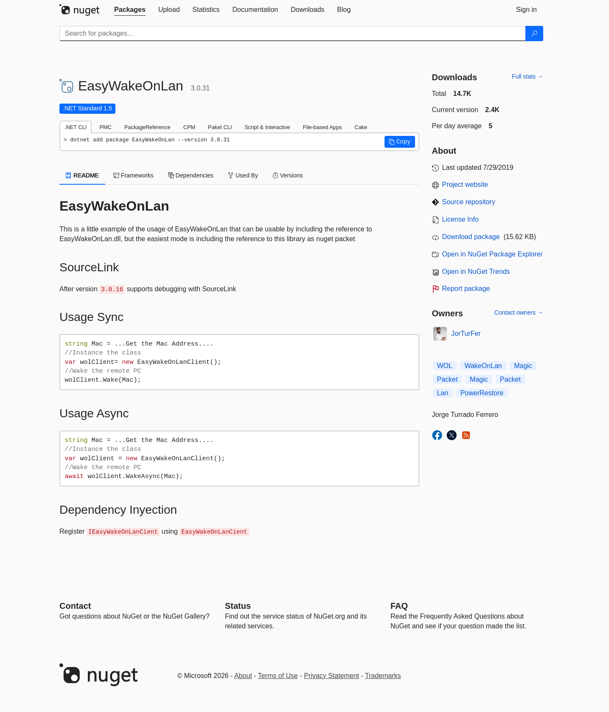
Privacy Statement (331, 675)
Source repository (468, 201)
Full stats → (527, 76)
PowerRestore (481, 393)
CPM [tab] (189, 127)
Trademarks (383, 675)
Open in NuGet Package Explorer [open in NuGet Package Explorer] (492, 254)
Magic (523, 365)
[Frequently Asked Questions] (399, 606)
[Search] (534, 33)
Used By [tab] (243, 175)
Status (238, 606)
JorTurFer (466, 333)
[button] (399, 142)
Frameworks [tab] (133, 175)
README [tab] (82, 175)
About (243, 675)
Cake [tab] (360, 127)
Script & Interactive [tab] (267, 127)
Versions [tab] (287, 175)
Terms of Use (278, 675)
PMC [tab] (105, 127)
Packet (447, 379)
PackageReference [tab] (147, 127)
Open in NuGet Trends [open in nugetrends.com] (476, 271)
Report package (466, 288)
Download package (471, 236)
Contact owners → (518, 312)
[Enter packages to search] (292, 33)
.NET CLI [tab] (76, 127)
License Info (460, 219)
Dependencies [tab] (190, 175)
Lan (443, 393)
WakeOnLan (483, 365)
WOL (444, 365)
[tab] (130, 9)
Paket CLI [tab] (220, 127)
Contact (75, 606)
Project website (465, 184)
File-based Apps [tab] (322, 127)
